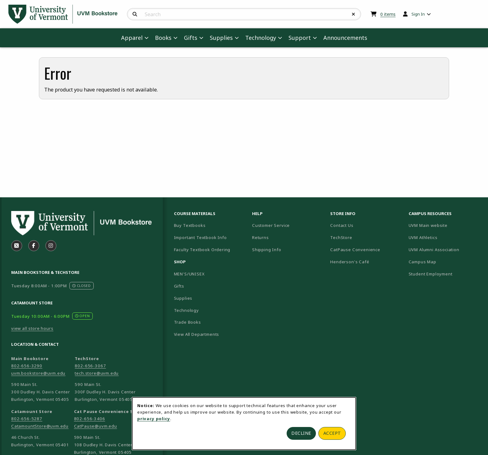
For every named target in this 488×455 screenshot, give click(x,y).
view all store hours (32, 328)
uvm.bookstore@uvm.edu (38, 373)
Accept (332, 433)
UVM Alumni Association (445, 249)
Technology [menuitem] (260, 37)
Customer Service (271, 225)
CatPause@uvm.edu (95, 426)
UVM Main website (445, 225)
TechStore (341, 237)
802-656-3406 (89, 418)
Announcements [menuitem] (345, 37)
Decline (301, 433)
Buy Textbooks (190, 225)
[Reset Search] (353, 14)
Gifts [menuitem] (190, 37)
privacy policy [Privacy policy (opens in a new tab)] (153, 418)
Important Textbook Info (200, 237)
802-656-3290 (26, 365)
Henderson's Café (349, 262)
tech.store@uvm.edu (97, 373)
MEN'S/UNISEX (189, 274)
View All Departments (196, 334)
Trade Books (187, 322)
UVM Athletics (445, 237)
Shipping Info (266, 249)
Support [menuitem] (300, 37)
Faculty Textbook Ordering (202, 249)
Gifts (179, 286)
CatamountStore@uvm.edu (39, 426)
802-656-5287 (26, 418)
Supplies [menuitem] (221, 37)
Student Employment (445, 274)
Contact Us (341, 225)
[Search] (135, 14)
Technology (186, 310)
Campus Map (444, 262)
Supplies (183, 298)
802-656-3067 (90, 365)
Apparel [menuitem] (132, 37)
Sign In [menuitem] (418, 14)
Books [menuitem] (163, 37)
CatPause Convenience (355, 249)
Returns (260, 237)
